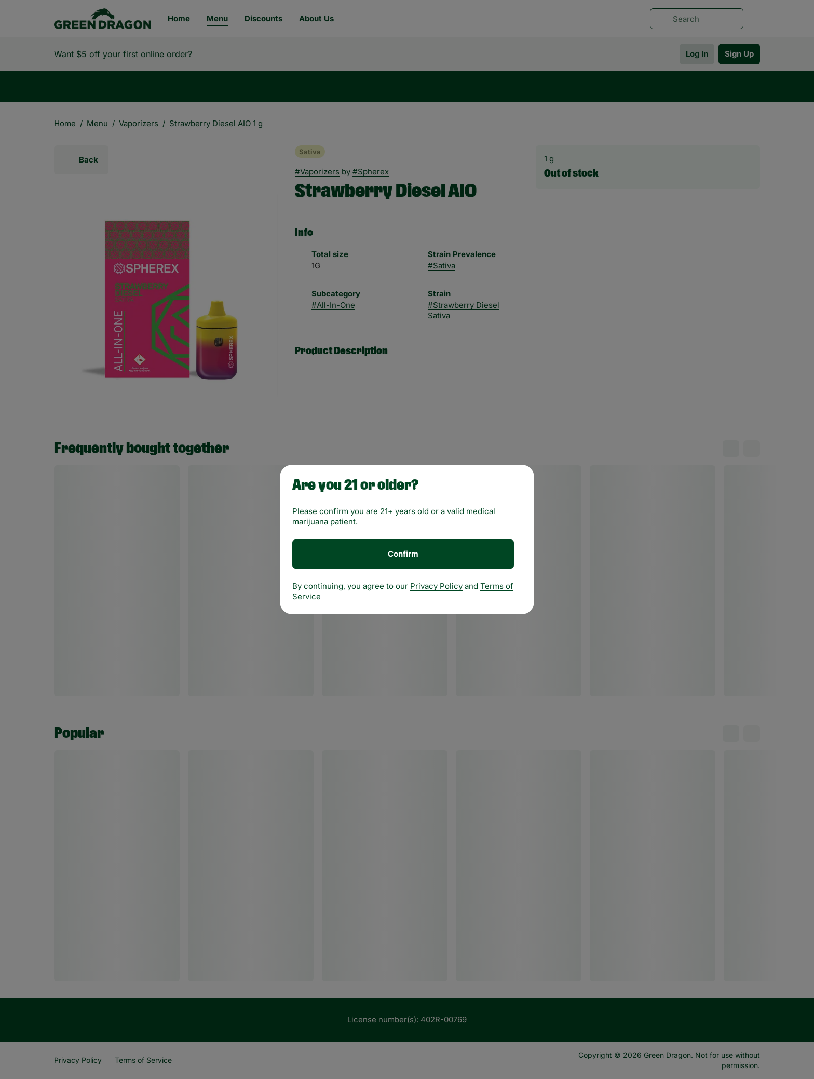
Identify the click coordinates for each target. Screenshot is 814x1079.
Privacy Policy (436, 586)
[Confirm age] (403, 554)
